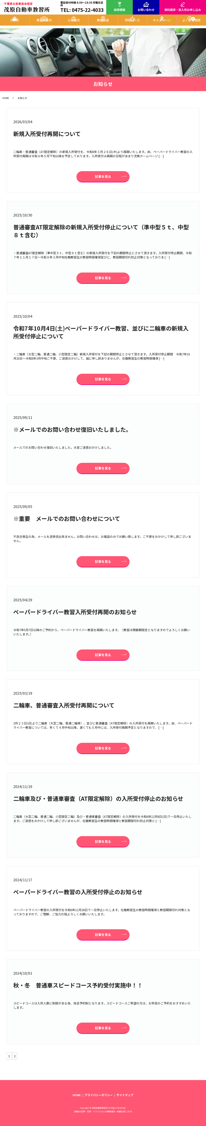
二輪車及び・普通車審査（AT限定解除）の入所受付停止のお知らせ (98, 798)
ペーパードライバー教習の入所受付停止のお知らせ (77, 892)
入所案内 (74, 24)
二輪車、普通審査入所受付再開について (63, 705)
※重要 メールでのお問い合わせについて (66, 518)
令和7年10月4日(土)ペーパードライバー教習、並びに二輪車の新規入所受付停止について (100, 332)
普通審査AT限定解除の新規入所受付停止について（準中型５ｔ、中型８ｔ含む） (101, 231)
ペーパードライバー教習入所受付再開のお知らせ (75, 612)
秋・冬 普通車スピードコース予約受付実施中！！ (78, 985)
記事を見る (103, 176)
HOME (14, 24)
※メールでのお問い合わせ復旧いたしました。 (72, 429)
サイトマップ (124, 1095)
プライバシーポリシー (98, 1095)
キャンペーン (162, 24)
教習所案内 (44, 24)
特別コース (132, 24)
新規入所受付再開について (47, 134)
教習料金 (103, 24)
